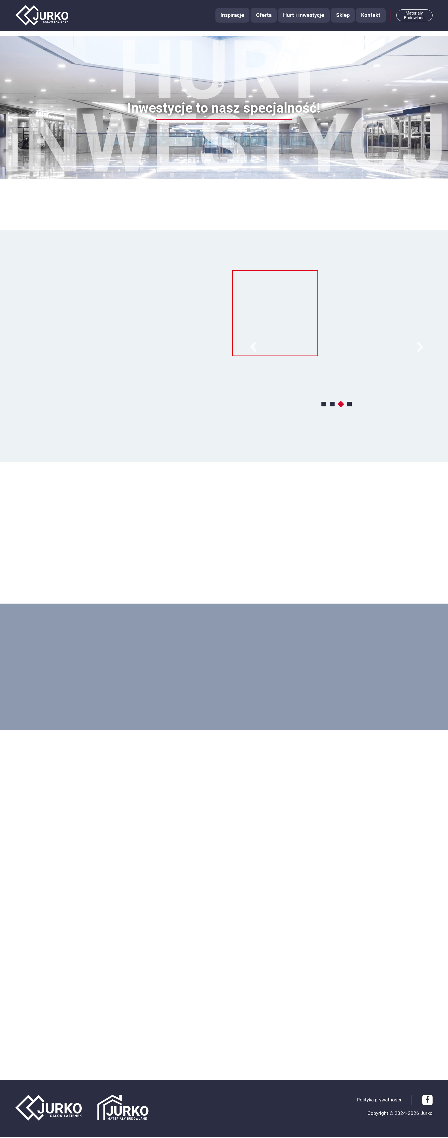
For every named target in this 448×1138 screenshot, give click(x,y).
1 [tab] (324, 405)
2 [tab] (333, 405)
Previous (253, 348)
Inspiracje (225, 18)
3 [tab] (341, 405)
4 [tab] (350, 405)
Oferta (258, 18)
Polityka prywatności (379, 1100)
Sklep (339, 18)
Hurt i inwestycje (299, 18)
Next (420, 348)
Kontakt (368, 18)
